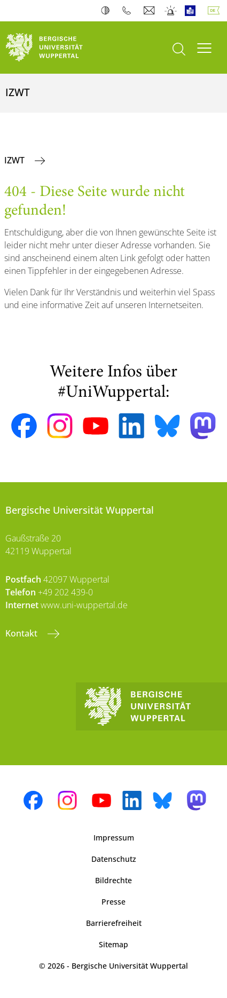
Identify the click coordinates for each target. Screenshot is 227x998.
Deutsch (215, 10)
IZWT (15, 160)
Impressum (113, 837)
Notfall (171, 10)
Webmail (150, 10)
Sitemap (113, 944)
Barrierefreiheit (114, 923)
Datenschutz (113, 859)
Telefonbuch (129, 10)
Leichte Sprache (192, 10)
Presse (113, 902)
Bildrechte (113, 880)
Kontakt (22, 633)
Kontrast (107, 10)
